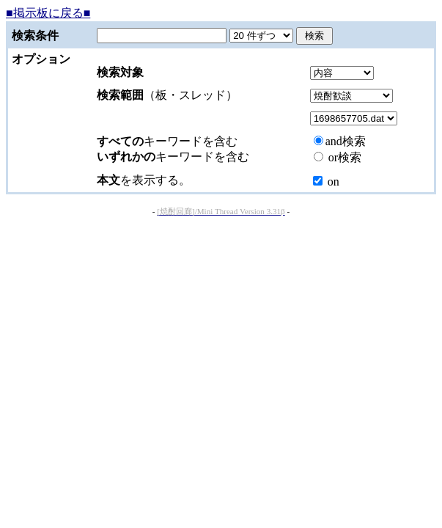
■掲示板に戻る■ (48, 13)
